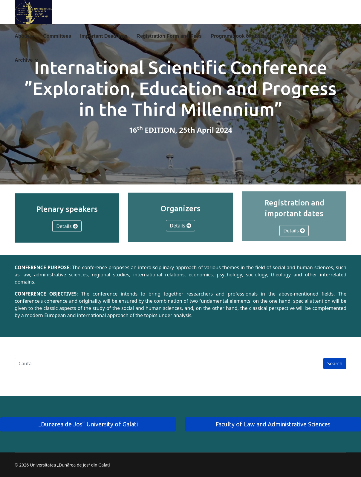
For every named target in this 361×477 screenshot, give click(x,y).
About (22, 36)
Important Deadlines (104, 36)
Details (67, 226)
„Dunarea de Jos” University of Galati (88, 424)
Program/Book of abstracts (242, 36)
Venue (290, 36)
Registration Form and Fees (169, 36)
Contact (315, 36)
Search (334, 363)
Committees (57, 36)
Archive (24, 60)
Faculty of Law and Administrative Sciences (273, 424)
